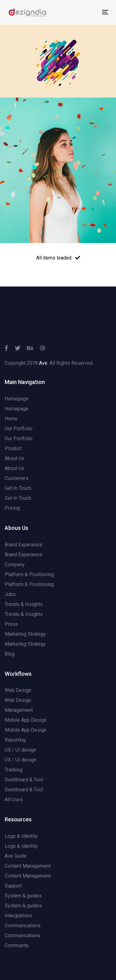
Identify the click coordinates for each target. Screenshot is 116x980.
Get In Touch (18, 488)
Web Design (18, 690)
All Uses (14, 799)
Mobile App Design (25, 720)
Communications (23, 925)
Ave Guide (16, 856)
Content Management (28, 866)
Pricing (12, 508)
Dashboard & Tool (24, 780)
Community (17, 945)
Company (15, 564)
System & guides (23, 896)
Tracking (14, 770)
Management (19, 710)
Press (11, 624)
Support (13, 886)
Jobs (10, 594)
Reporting (15, 740)
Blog (10, 654)
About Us (14, 458)
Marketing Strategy (25, 634)
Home (11, 419)
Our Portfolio (18, 428)
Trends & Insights (24, 604)
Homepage (16, 399)
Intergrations (18, 916)
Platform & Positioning (29, 574)
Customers (16, 478)
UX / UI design (20, 750)
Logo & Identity (21, 836)
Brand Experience (23, 545)
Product (13, 448)
